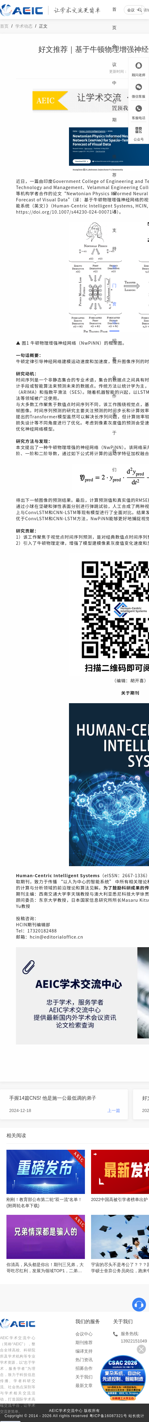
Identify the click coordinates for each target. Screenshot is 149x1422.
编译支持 (114, 221)
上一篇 (113, 1110)
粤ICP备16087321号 (108, 1416)
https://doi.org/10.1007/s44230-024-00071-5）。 (70, 212)
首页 (114, 18)
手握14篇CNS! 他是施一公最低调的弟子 (52, 1098)
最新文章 (84, 1385)
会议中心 (114, 74)
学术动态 (23, 26)
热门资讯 (114, 295)
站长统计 (136, 1416)
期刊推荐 (114, 147)
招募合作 (114, 368)
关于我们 (114, 442)
